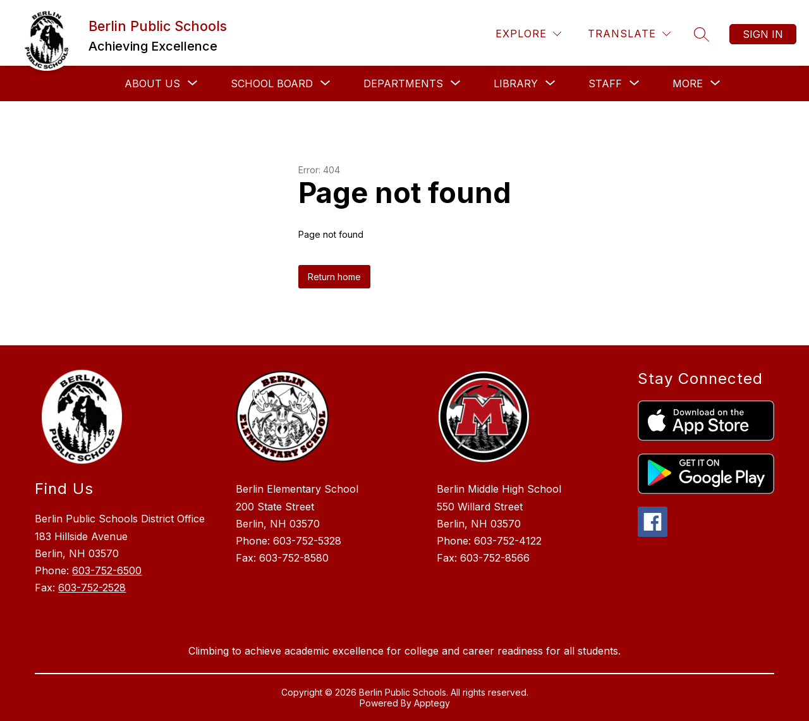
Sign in (763, 34)
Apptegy (432, 703)
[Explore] (528, 34)
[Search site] (701, 34)
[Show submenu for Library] (516, 83)
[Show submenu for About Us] (152, 83)
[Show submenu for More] (687, 83)
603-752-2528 (92, 587)
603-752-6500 (107, 570)
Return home (334, 276)
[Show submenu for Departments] (403, 83)
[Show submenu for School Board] (272, 83)
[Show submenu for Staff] (605, 83)
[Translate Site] (629, 34)
